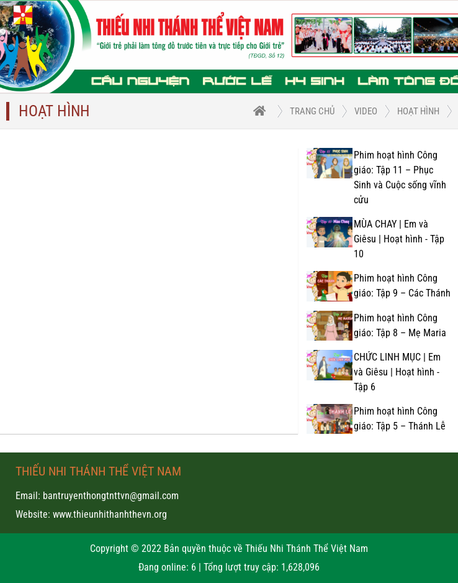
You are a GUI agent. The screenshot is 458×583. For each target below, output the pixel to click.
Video (365, 111)
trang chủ (312, 111)
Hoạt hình (418, 111)
